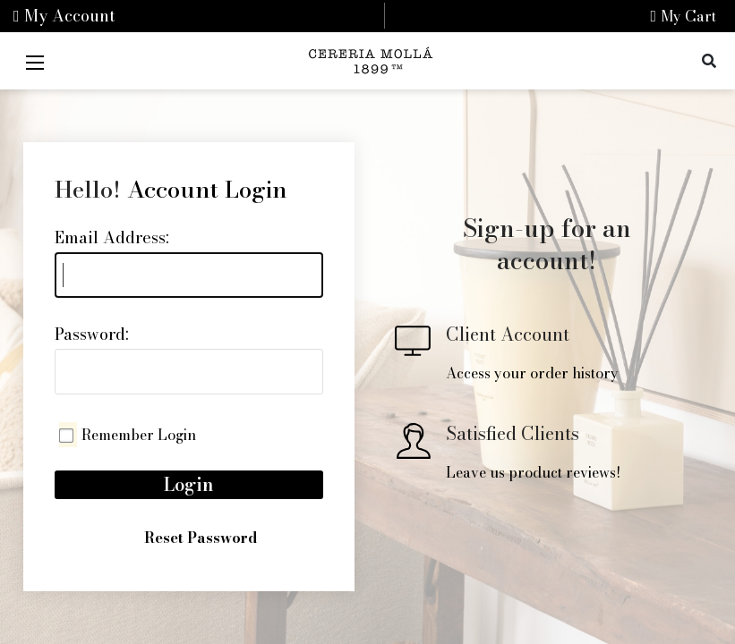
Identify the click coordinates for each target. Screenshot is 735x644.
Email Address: (112, 237)
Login (189, 484)
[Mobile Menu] (35, 61)
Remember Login (138, 434)
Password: (92, 334)
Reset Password (200, 537)
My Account (64, 16)
